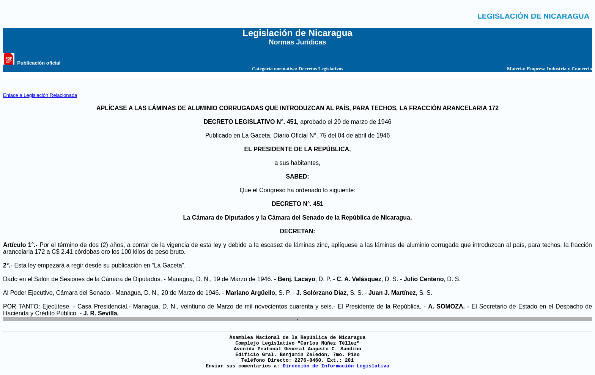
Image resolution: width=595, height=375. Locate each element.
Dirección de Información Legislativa (336, 366)
